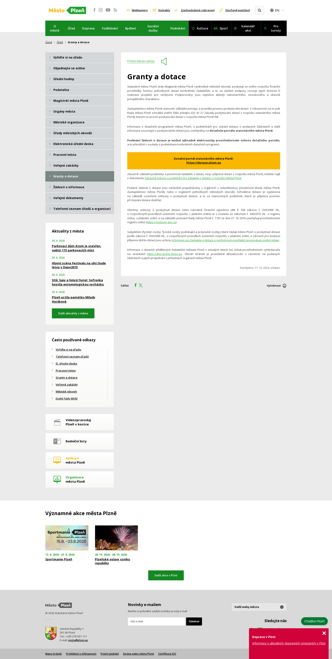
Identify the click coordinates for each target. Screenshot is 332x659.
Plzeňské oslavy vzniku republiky (112, 561)
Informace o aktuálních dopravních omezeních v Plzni (288, 643)
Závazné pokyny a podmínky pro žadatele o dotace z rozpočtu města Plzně (193, 178)
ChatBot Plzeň (314, 621)
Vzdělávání (110, 28)
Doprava (88, 28)
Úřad (71, 28)
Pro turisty (276, 28)
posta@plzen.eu (78, 640)
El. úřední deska (66, 363)
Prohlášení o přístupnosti (81, 654)
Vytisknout (274, 285)
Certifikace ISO (167, 654)
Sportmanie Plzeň (58, 559)
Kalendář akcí (248, 28)
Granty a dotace (66, 377)
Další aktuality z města (73, 313)
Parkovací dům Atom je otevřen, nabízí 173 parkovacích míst (76, 248)
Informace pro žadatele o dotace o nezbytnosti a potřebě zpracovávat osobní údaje (225, 240)
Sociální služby (153, 28)
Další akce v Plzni (166, 575)
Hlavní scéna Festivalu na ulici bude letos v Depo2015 (79, 265)
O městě (54, 28)
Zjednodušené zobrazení (198, 10)
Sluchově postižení (237, 10)
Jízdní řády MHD (66, 398)
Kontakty (164, 10)
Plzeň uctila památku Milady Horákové (73, 299)
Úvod (48, 42)
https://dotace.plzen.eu (203, 162)
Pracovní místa (66, 370)
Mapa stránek (53, 654)
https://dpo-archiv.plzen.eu (164, 254)
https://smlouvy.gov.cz (161, 222)
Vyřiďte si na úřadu (68, 349)
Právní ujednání (110, 654)
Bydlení (130, 28)
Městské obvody (66, 391)
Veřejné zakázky (67, 384)
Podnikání (177, 28)
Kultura (202, 28)
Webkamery (140, 10)
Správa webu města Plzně (138, 654)
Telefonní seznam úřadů (72, 356)
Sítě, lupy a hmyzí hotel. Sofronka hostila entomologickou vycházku (78, 282)
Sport (224, 28)
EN (277, 10)
